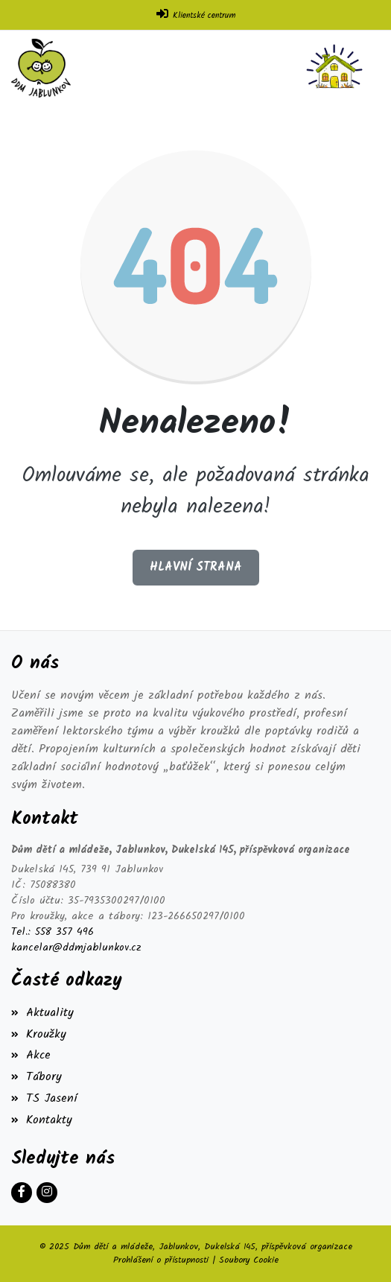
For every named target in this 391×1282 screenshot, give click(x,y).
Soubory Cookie (249, 1260)
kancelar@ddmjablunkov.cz (76, 948)
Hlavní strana (196, 567)
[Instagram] (46, 1192)
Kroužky (38, 1034)
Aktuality (42, 1012)
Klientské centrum (204, 15)
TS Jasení (44, 1098)
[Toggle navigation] (337, 67)
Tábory (36, 1076)
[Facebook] (21, 1192)
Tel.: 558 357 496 (52, 932)
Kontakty (41, 1120)
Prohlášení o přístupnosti (161, 1260)
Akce (31, 1055)
